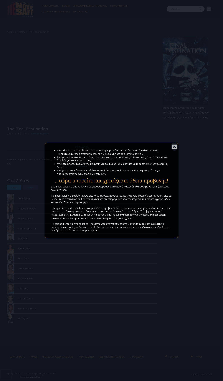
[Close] (174, 147)
